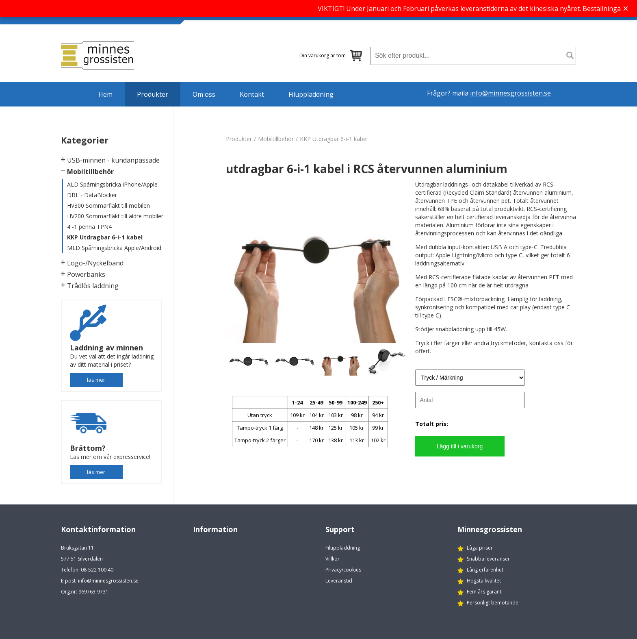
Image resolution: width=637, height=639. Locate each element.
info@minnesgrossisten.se (510, 93)
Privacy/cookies (343, 569)
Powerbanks (86, 274)
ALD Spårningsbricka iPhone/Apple (112, 184)
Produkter (152, 94)
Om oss (204, 94)
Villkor (332, 558)
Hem (105, 94)
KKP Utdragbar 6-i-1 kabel (105, 237)
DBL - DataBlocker (92, 195)
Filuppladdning (311, 94)
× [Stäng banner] (625, 8)
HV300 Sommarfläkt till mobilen (108, 205)
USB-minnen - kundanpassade (113, 160)
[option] (317, 261)
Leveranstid (338, 580)
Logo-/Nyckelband (95, 263)
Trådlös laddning (93, 285)
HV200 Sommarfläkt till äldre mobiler (115, 216)
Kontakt (252, 94)
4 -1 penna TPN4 (89, 226)
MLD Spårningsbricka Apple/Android (114, 248)
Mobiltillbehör (90, 171)
